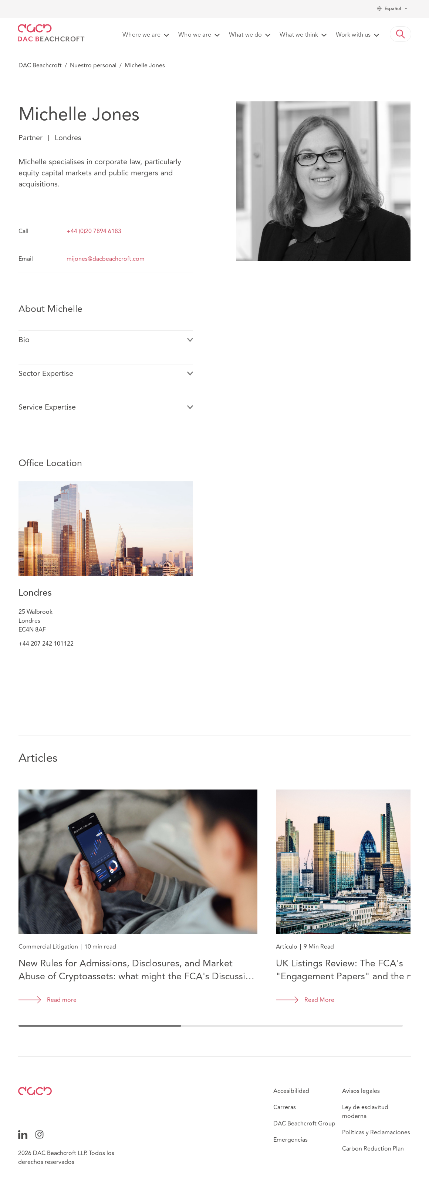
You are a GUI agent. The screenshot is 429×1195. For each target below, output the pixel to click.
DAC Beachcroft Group (304, 1123)
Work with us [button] (353, 35)
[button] (400, 34)
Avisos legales (361, 1091)
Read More (319, 1000)
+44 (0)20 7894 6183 (94, 231)
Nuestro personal (93, 65)
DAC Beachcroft (40, 65)
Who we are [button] (194, 35)
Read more (62, 1000)
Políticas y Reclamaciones (376, 1132)
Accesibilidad (291, 1091)
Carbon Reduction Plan (373, 1148)
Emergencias (290, 1139)
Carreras (284, 1107)
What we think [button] (299, 35)
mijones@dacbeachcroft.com (106, 259)
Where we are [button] (141, 35)
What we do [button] (245, 35)
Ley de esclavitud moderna (365, 1112)
